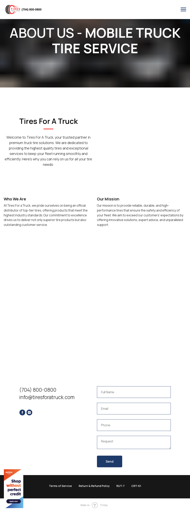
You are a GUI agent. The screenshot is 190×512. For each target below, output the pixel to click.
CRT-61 (136, 486)
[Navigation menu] (183, 9)
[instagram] (29, 412)
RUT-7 (120, 486)
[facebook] (22, 412)
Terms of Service (60, 486)
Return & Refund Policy (94, 486)
